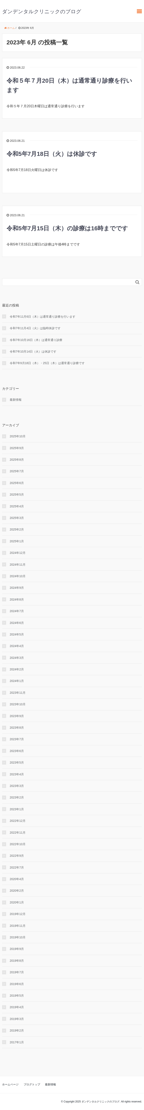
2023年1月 (17, 809)
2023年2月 (17, 797)
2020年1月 (17, 902)
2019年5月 (17, 995)
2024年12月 (18, 552)
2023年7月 (17, 739)
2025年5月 (17, 494)
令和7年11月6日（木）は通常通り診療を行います (42, 316)
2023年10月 (18, 704)
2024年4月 (17, 646)
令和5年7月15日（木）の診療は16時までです (67, 228)
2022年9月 (17, 855)
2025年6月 (17, 483)
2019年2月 (17, 1030)
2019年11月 (18, 925)
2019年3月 (17, 1019)
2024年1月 (17, 681)
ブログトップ (32, 1084)
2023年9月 (17, 716)
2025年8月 (17, 459)
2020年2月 (17, 890)
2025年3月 (17, 518)
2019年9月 (17, 949)
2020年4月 (17, 879)
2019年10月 (18, 937)
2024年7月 (17, 611)
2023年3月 (17, 786)
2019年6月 (17, 984)
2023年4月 (17, 774)
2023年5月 (17, 762)
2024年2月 (17, 669)
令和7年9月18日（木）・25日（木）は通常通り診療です (47, 363)
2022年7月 (17, 867)
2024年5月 (17, 634)
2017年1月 (17, 1042)
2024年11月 (18, 564)
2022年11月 (18, 832)
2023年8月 (17, 727)
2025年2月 (17, 529)
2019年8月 (17, 960)
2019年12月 (18, 914)
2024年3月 (17, 657)
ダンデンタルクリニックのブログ (41, 11)
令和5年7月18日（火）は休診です (52, 154)
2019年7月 (17, 972)
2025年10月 (18, 436)
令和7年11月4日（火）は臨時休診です (35, 328)
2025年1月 (17, 541)
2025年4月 (17, 506)
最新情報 (16, 399)
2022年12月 (18, 820)
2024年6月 (17, 623)
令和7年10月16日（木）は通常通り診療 (36, 340)
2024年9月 (17, 587)
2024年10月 (18, 576)
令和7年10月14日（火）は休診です (33, 351)
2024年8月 (17, 599)
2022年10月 (18, 844)
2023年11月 (18, 692)
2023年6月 (17, 751)
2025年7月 (17, 471)
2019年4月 (17, 1007)
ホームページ (10, 1084)
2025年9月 (17, 448)
